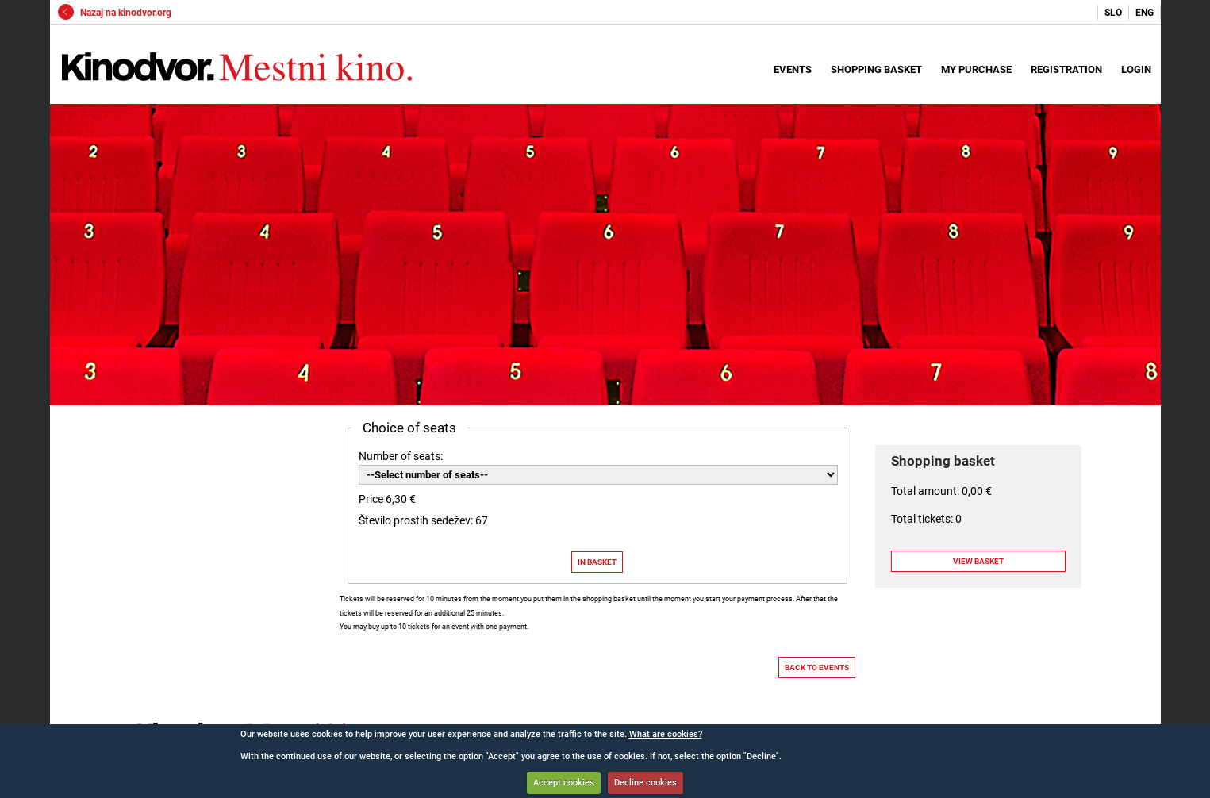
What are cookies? (665, 734)
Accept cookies (563, 782)
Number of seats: (401, 456)
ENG (1144, 12)
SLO (1113, 12)
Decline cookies (645, 782)
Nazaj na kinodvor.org (114, 12)
